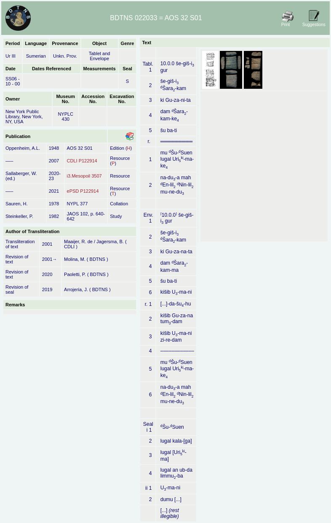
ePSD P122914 (83, 191)
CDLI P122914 (82, 160)
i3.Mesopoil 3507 (84, 175)
